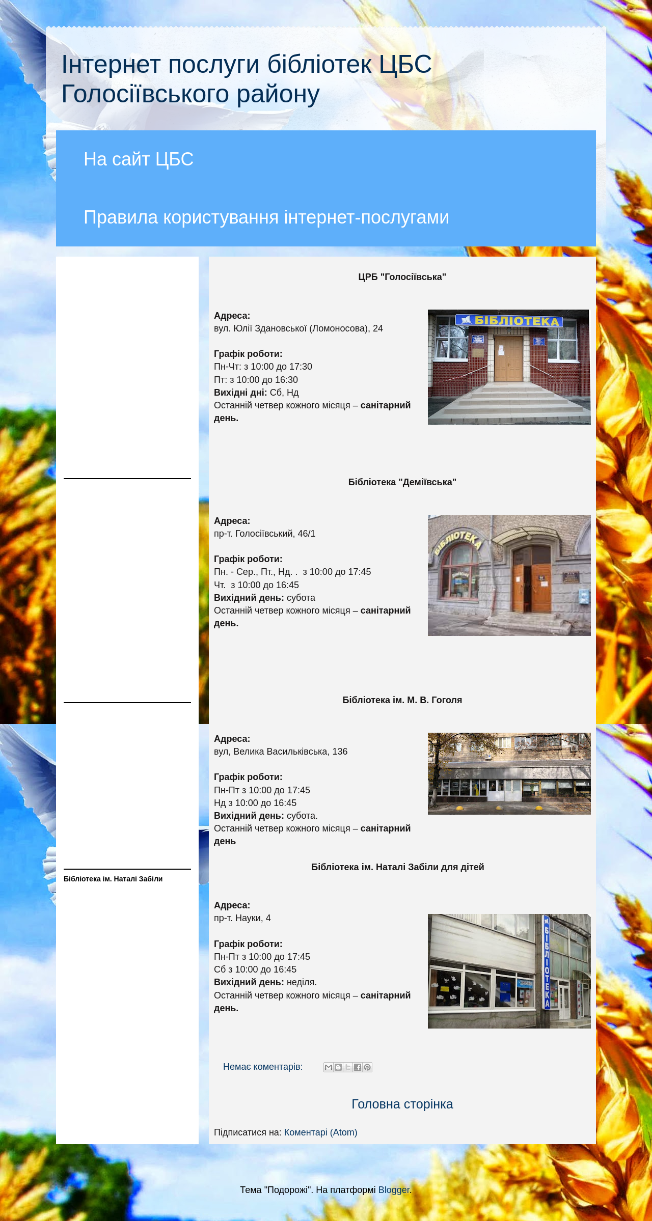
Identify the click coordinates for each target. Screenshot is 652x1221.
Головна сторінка (402, 1104)
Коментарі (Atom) (321, 1132)
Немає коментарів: (264, 1067)
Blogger (394, 1190)
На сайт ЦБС (139, 159)
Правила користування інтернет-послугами (266, 217)
